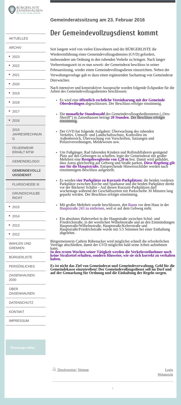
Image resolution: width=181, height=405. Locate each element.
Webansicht (165, 374)
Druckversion (64, 370)
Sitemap (83, 370)
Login (169, 370)
